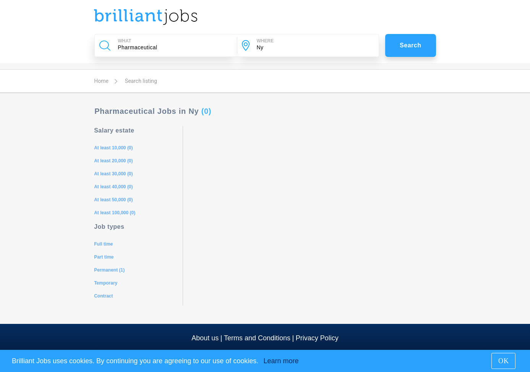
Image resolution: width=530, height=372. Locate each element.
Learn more (280, 361)
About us (205, 338)
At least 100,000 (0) (114, 212)
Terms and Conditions (257, 338)
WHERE (265, 41)
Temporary (105, 283)
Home (101, 81)
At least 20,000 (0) (113, 160)
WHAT (124, 41)
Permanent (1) (109, 270)
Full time (103, 244)
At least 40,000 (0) (113, 186)
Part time (103, 257)
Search (410, 45)
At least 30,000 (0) (113, 173)
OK (503, 361)
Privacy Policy (317, 338)
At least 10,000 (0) (113, 147)
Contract (103, 296)
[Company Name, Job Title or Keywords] (174, 47)
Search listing (141, 81)
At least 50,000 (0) (113, 199)
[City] (313, 47)
